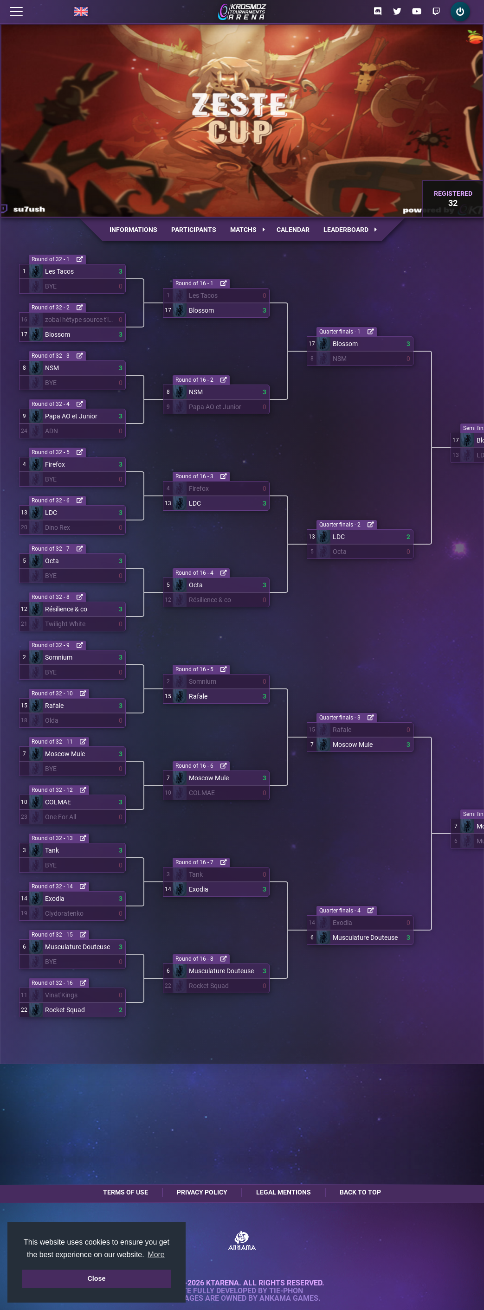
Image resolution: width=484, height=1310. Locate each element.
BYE (51, 286)
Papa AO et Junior (71, 416)
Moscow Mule (65, 754)
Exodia (55, 898)
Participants (193, 229)
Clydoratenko (64, 913)
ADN (51, 431)
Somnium (58, 657)
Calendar (293, 229)
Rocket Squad (65, 1010)
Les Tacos (59, 271)
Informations (133, 229)
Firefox (55, 464)
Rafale (54, 705)
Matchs (247, 229)
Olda (51, 720)
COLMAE (58, 802)
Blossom (57, 334)
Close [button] (96, 1278)
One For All (60, 817)
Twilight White (65, 624)
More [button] (156, 1255)
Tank (52, 850)
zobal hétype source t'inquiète (80, 319)
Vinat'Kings (61, 995)
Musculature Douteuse (77, 946)
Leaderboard (350, 229)
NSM (52, 368)
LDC (51, 512)
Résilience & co (66, 609)
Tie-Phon (286, 1291)
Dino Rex (57, 527)
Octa (52, 561)
